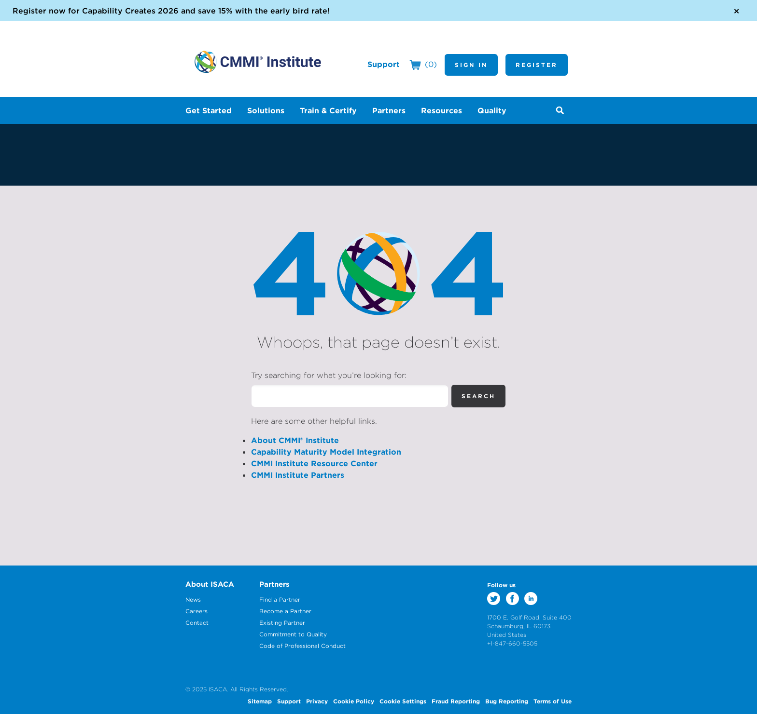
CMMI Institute (257, 61)
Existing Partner (282, 622)
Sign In (471, 64)
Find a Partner (279, 599)
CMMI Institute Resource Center (314, 463)
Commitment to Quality (293, 634)
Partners (274, 584)
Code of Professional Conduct (302, 645)
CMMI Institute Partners (297, 475)
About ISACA (209, 584)
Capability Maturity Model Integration (326, 452)
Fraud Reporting (456, 701)
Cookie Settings (402, 701)
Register (537, 64)
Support (383, 64)
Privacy (317, 701)
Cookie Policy (353, 701)
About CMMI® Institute (295, 440)
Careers (196, 611)
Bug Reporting (506, 701)
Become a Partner (285, 611)
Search (478, 396)
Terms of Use (552, 701)
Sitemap (260, 701)
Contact (197, 622)
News (193, 599)
